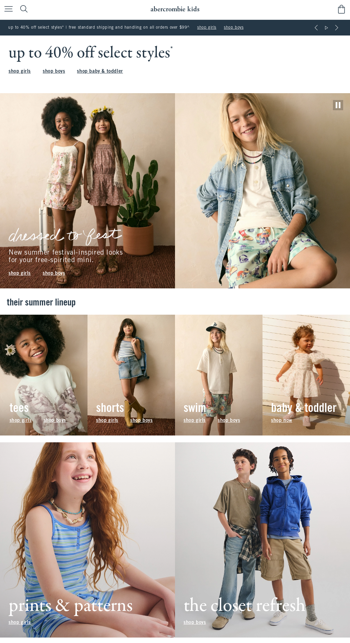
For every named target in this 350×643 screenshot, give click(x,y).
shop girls (206, 28)
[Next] (337, 28)
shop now (281, 420)
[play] (338, 105)
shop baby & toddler (100, 71)
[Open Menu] (7, 9)
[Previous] (316, 28)
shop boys (233, 28)
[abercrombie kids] (175, 9)
